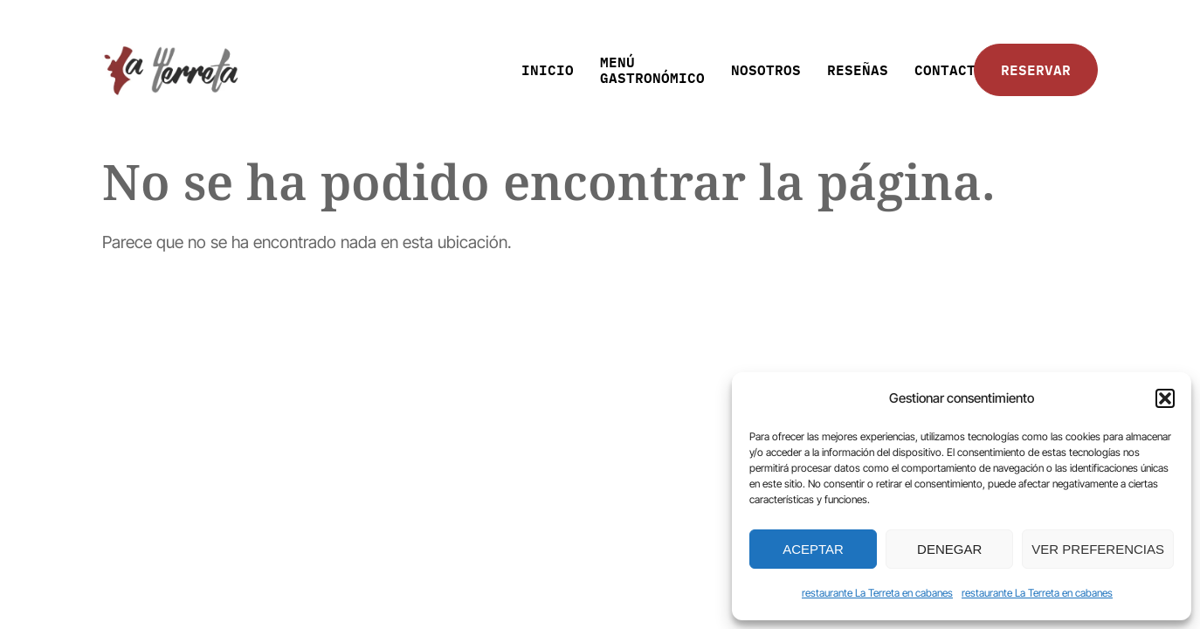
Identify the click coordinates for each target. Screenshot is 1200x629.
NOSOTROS (766, 69)
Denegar (949, 549)
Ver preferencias (1097, 549)
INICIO (547, 69)
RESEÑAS (857, 69)
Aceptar (813, 549)
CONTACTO (949, 69)
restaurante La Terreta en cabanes (877, 592)
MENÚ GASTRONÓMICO (652, 69)
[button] (1165, 398)
